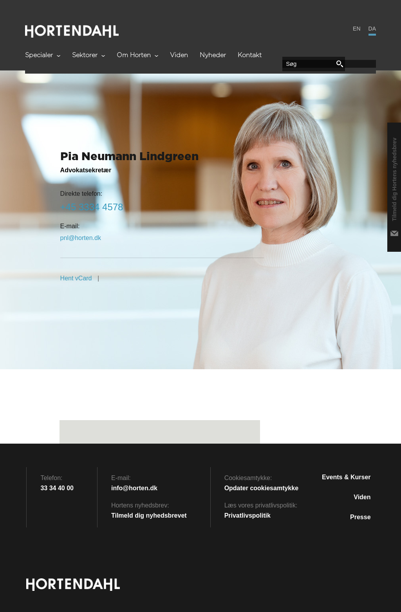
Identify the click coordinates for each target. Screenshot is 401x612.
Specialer (42, 55)
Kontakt (250, 55)
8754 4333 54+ (91, 207)
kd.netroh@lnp (80, 238)
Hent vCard (76, 278)
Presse (360, 517)
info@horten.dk (134, 488)
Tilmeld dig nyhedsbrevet (149, 515)
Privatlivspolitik (247, 515)
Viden (179, 55)
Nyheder (213, 55)
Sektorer (88, 55)
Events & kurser (346, 477)
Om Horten (137, 55)
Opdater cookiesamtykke (261, 488)
